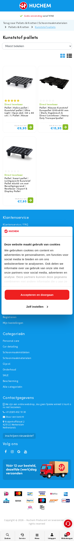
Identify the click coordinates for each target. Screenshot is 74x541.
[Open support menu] (68, 523)
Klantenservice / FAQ (15, 224)
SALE (6, 375)
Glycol (6, 363)
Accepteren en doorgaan (37, 294)
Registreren (9, 317)
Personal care (11, 340)
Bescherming (10, 381)
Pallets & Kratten (18, 27)
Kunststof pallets (45, 27)
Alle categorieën (12, 386)
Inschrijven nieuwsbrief (19, 435)
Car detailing (10, 346)
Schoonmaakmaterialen (53, 23)
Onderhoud (9, 369)
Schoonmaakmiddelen (16, 352)
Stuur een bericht (13, 416)
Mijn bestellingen (13, 322)
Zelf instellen (37, 306)
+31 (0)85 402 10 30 (14, 412)
